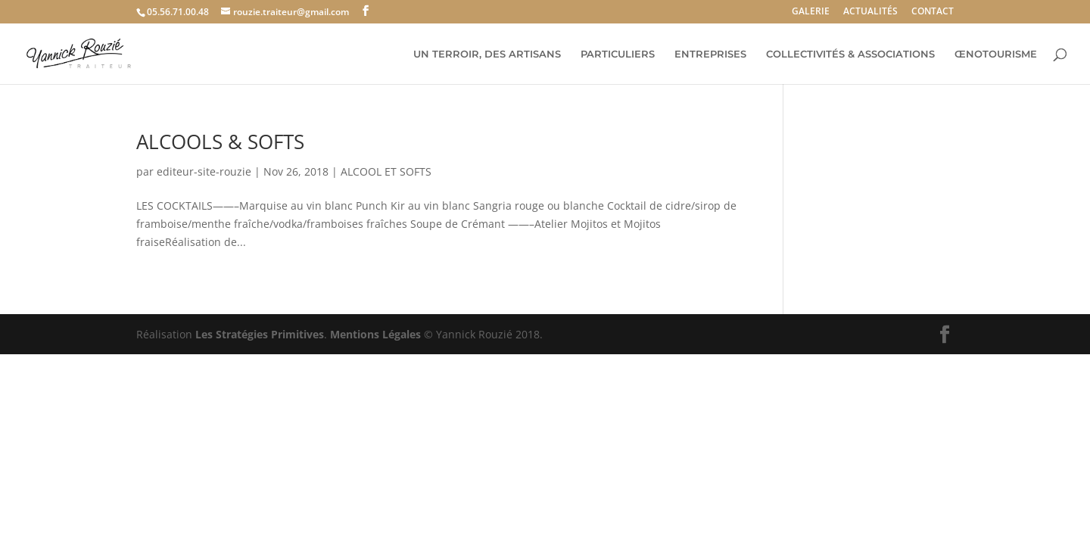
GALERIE (811, 12)
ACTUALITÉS (870, 12)
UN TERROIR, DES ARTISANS (487, 54)
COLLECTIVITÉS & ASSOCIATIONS (850, 54)
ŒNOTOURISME (996, 54)
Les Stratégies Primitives (259, 334)
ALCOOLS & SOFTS (220, 141)
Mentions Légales (375, 334)
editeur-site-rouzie (204, 171)
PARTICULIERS (618, 54)
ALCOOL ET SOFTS (386, 171)
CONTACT (932, 12)
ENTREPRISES (710, 54)
